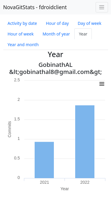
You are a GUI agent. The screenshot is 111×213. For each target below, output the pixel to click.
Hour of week (21, 34)
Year (83, 34)
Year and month (23, 44)
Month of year (56, 34)
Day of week (89, 23)
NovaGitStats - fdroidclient (35, 7)
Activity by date (22, 23)
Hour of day (57, 23)
